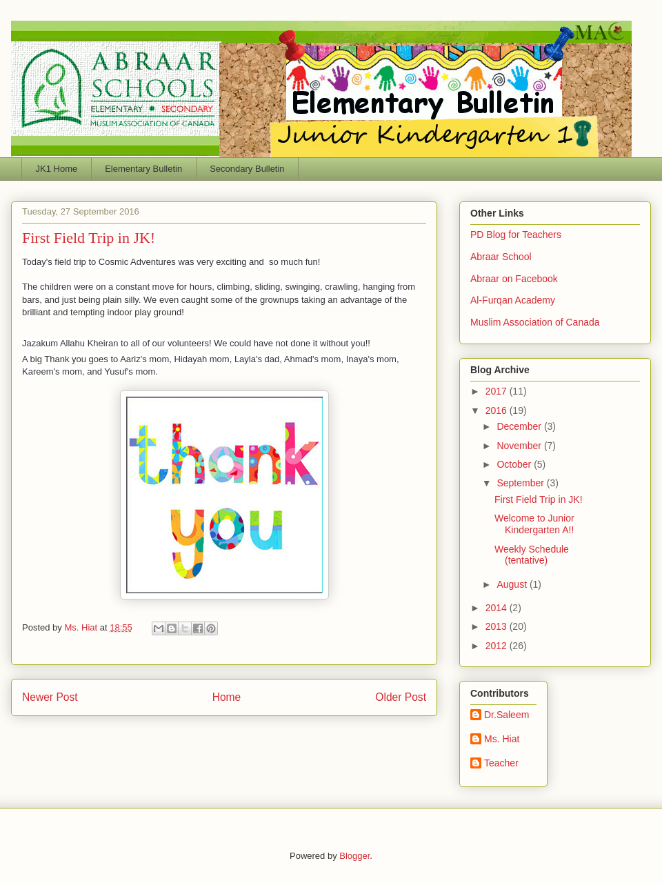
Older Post (400, 697)
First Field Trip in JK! (538, 499)
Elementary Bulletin (143, 168)
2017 (497, 391)
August (512, 584)
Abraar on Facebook (514, 278)
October (515, 464)
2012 (497, 645)
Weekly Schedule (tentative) (531, 555)
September (521, 482)
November (519, 445)
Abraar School (501, 256)
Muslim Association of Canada (535, 322)
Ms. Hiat (81, 627)
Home (226, 697)
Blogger (354, 856)
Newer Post (50, 697)
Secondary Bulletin (247, 168)
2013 (497, 626)
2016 (497, 410)
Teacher (501, 762)
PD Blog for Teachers (515, 234)
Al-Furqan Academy (512, 300)
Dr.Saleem (506, 714)
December (519, 426)
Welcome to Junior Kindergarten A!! (534, 524)
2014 (497, 607)
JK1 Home (57, 168)
